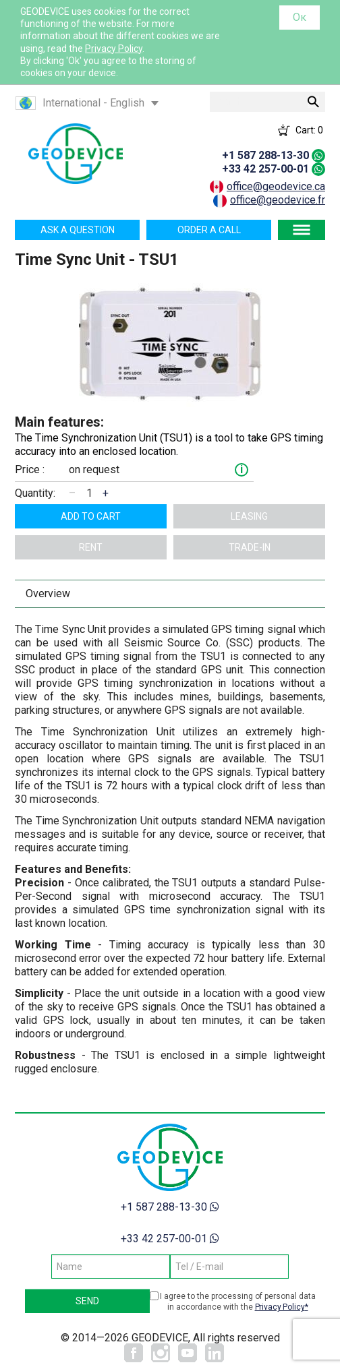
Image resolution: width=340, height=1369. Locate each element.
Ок (299, 17)
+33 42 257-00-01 (265, 168)
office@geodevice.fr (277, 199)
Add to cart (91, 516)
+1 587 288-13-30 (265, 155)
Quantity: (35, 493)
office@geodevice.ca (276, 186)
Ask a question (77, 229)
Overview (48, 593)
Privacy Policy (113, 48)
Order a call (209, 229)
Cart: (309, 130)
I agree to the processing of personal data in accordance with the (238, 1301)
